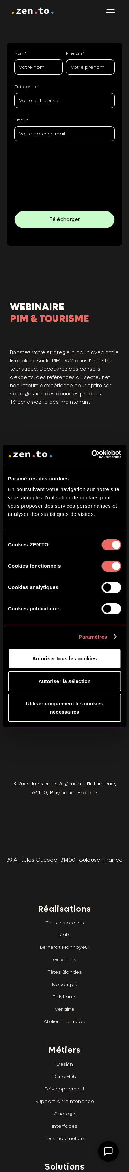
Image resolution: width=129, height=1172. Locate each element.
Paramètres (93, 637)
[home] (32, 11)
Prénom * (75, 53)
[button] (110, 11)
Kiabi (64, 930)
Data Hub (64, 1071)
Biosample (64, 979)
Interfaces (64, 1121)
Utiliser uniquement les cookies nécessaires (64, 708)
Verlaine (64, 1004)
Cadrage (64, 1109)
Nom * (20, 53)
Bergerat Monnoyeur (64, 942)
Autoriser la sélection (64, 681)
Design (64, 1059)
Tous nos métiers (64, 1134)
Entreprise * (26, 86)
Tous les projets (64, 918)
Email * (21, 120)
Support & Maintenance (64, 1096)
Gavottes (64, 955)
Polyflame (65, 992)
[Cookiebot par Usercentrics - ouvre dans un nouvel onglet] (92, 454)
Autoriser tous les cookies (64, 658)
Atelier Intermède (64, 1016)
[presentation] (37, 172)
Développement (65, 1084)
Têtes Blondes (64, 967)
